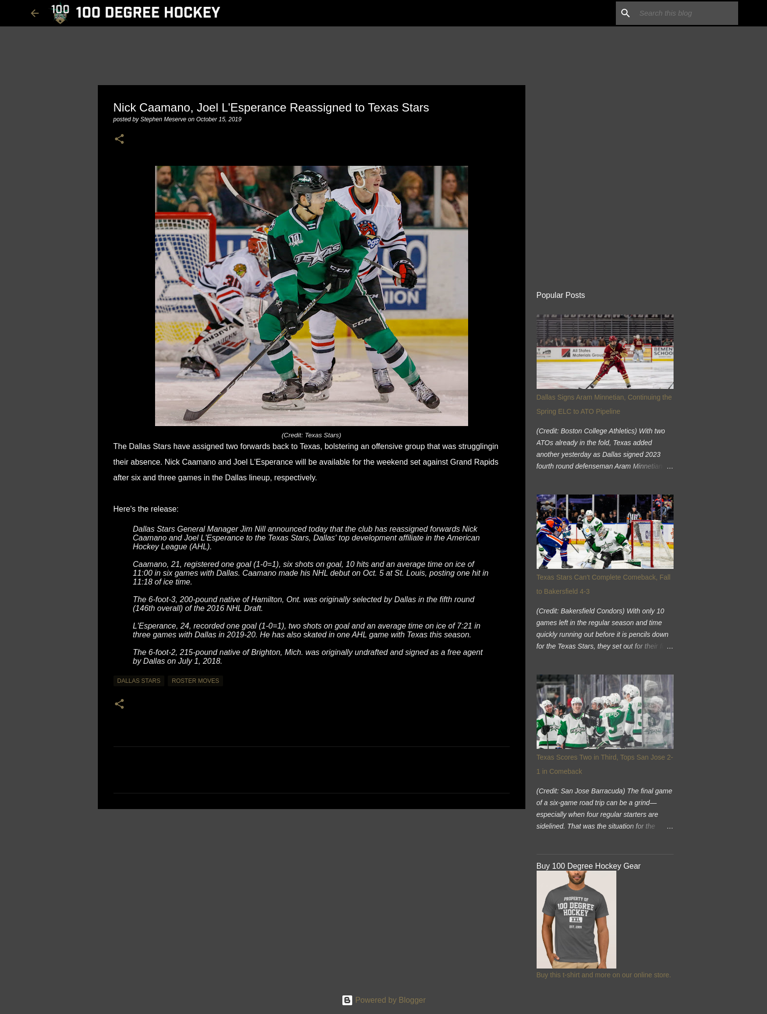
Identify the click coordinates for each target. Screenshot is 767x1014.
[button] (119, 139)
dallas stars (138, 680)
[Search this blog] (686, 13)
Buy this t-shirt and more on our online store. (604, 975)
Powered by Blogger (383, 1000)
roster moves (195, 680)
